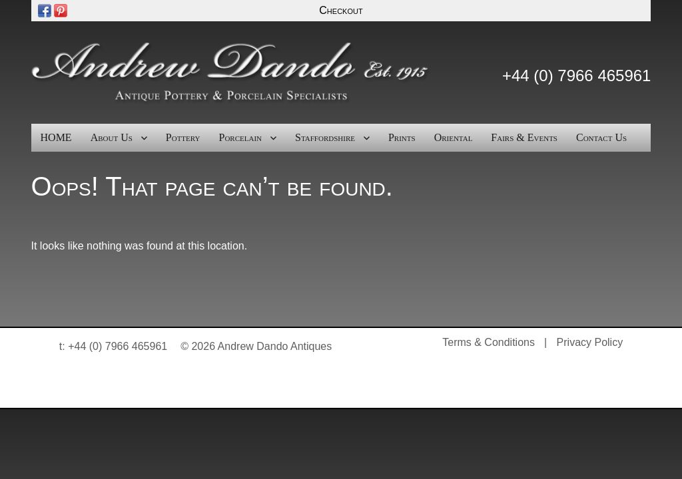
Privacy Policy (590, 342)
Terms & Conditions (488, 342)
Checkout (340, 10)
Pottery (183, 137)
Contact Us (601, 137)
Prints (402, 137)
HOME (56, 137)
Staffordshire (325, 137)
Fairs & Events (524, 137)
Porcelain (240, 137)
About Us (112, 137)
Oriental (453, 137)
